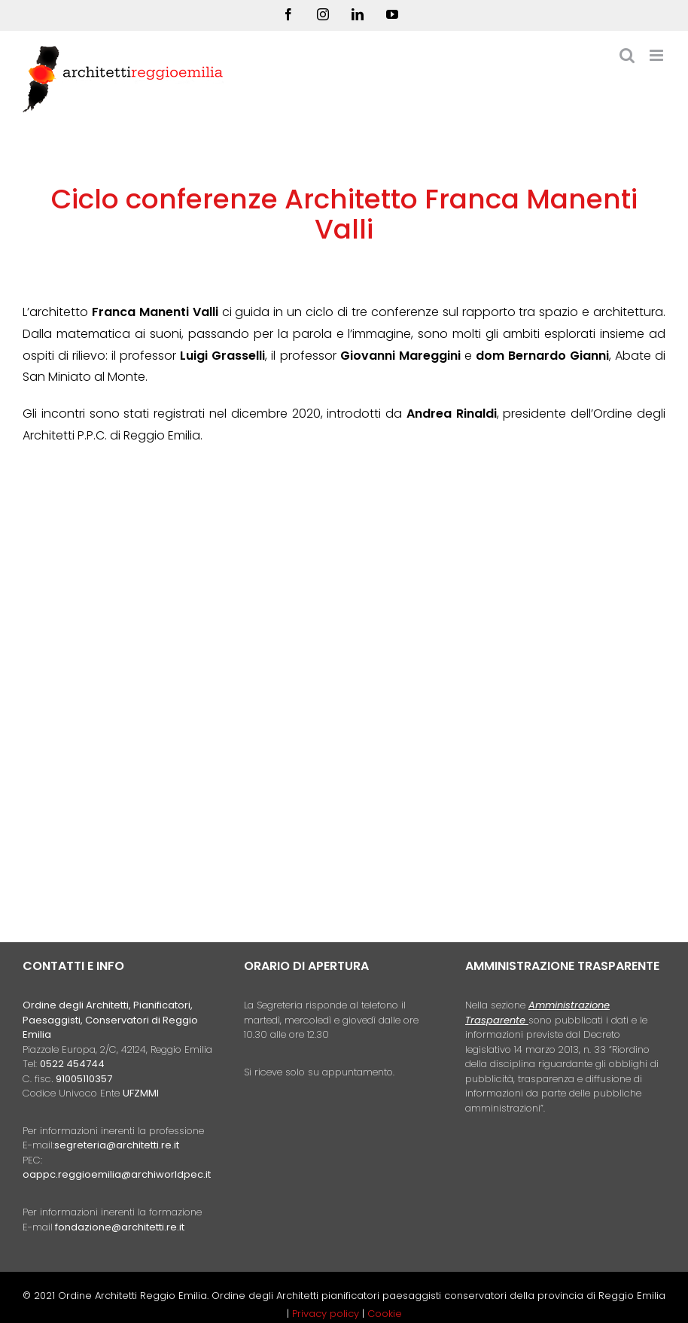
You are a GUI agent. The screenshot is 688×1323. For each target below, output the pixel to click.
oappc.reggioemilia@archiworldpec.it (117, 1174)
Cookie (384, 1313)
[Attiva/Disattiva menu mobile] (657, 55)
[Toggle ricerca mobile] (627, 55)
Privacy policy (327, 1313)
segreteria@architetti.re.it (116, 1145)
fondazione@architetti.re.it (119, 1227)
